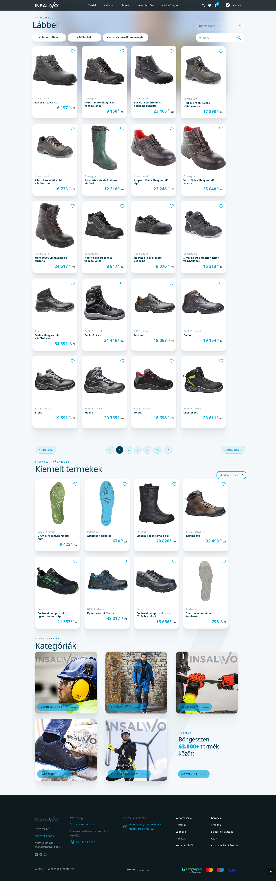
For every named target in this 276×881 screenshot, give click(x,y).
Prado (187, 335)
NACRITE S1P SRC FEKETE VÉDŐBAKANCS (98, 259)
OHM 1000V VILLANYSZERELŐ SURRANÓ (51, 259)
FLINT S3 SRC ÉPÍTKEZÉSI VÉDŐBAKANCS (197, 104)
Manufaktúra (146, 5)
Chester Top (190, 412)
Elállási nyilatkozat (222, 831)
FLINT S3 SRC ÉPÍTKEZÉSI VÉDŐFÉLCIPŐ (48, 182)
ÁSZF (214, 838)
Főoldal (92, 5)
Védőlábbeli (84, 37)
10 (157, 449)
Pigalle (88, 412)
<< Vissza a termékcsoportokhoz (126, 37)
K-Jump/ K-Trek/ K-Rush (101, 613)
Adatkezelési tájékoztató (225, 845)
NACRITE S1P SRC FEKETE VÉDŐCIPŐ (148, 259)
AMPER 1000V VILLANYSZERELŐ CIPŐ (151, 182)
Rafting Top (193, 535)
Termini (139, 335)
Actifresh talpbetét (99, 535)
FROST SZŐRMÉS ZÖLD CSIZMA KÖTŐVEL (100, 182)
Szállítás (216, 824)
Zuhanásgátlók (184, 845)
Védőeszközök (184, 818)
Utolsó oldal (233, 449)
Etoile (38, 412)
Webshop (109, 5)
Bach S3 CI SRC (92, 335)
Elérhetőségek (169, 5)
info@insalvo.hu (44, 835)
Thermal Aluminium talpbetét (198, 615)
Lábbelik (181, 831)
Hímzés (126, 5)
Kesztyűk (181, 824)
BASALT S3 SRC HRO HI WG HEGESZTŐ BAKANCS (148, 104)
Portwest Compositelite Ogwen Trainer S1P (52, 615)
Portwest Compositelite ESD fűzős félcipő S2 (154, 615)
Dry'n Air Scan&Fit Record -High (54, 537)
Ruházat (181, 838)
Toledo (138, 412)
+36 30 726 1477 (85, 824)
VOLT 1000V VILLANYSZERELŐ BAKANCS (199, 182)
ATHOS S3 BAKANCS (46, 102)
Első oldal (46, 449)
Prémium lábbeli (49, 37)
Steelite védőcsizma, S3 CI (153, 535)
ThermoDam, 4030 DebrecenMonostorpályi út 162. (145, 827)
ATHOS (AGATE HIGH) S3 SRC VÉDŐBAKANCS (100, 104)
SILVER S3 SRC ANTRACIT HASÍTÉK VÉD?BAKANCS (201, 259)
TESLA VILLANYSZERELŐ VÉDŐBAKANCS (47, 337)
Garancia (216, 818)
